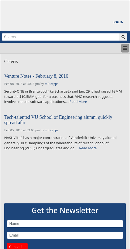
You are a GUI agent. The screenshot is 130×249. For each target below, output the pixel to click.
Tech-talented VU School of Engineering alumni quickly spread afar (58, 120)
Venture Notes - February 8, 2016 (36, 76)
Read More (78, 101)
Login (118, 22)
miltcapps (51, 84)
